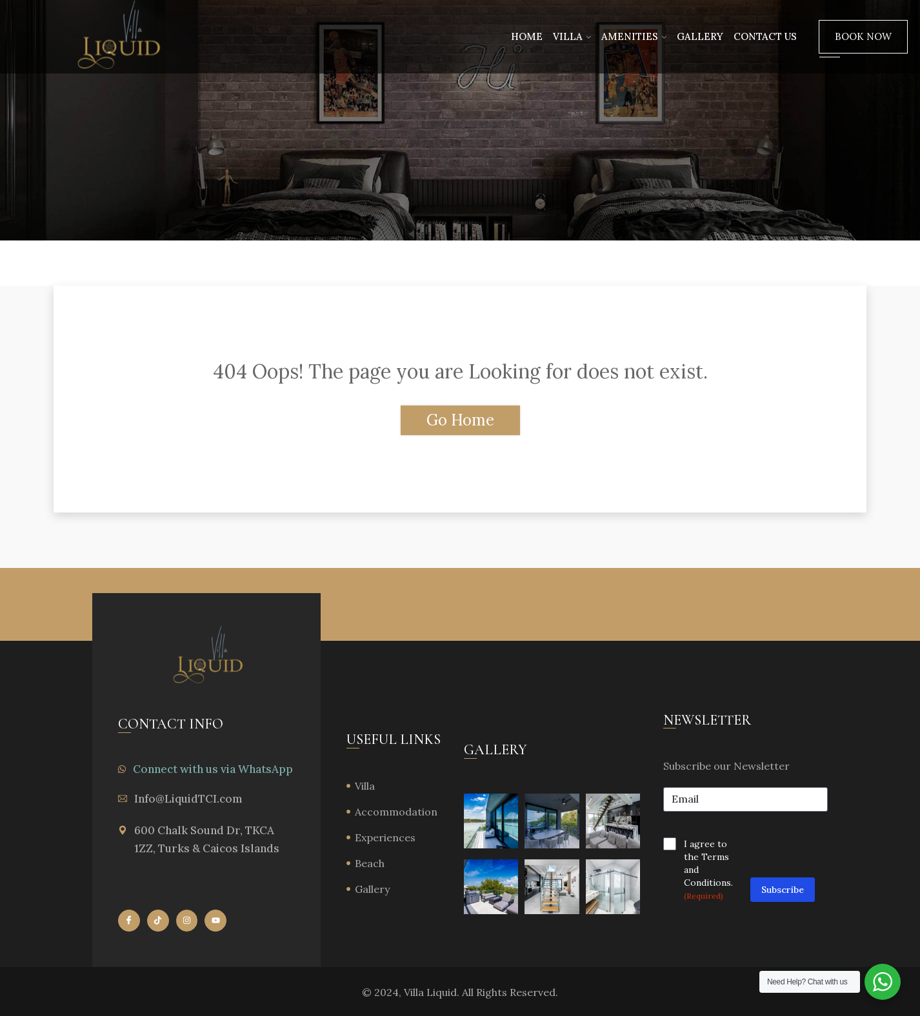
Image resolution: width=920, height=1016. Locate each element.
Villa (568, 36)
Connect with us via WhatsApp (213, 769)
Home (527, 36)
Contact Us (765, 36)
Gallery (700, 36)
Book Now (863, 36)
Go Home (460, 420)
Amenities (629, 36)
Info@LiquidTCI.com (188, 799)
